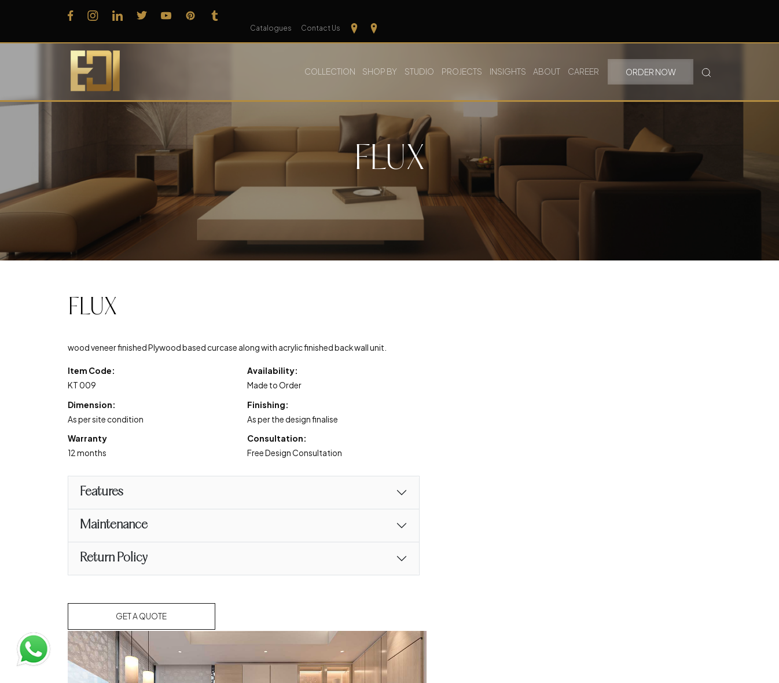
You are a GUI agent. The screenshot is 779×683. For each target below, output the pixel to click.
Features (101, 508)
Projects (463, 57)
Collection (331, 57)
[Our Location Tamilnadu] (686, 15)
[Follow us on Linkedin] (117, 15)
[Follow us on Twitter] (142, 15)
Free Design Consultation (273, 469)
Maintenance (114, 541)
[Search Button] (706, 58)
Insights (509, 57)
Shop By (381, 57)
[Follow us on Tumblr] (215, 15)
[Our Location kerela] (706, 15)
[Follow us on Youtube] (166, 15)
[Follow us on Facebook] (71, 15)
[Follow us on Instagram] (92, 15)
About (548, 57)
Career (585, 57)
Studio (421, 57)
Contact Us (652, 15)
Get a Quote (142, 632)
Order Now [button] (651, 58)
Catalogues (602, 15)
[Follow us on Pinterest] (190, 15)
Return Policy (114, 574)
